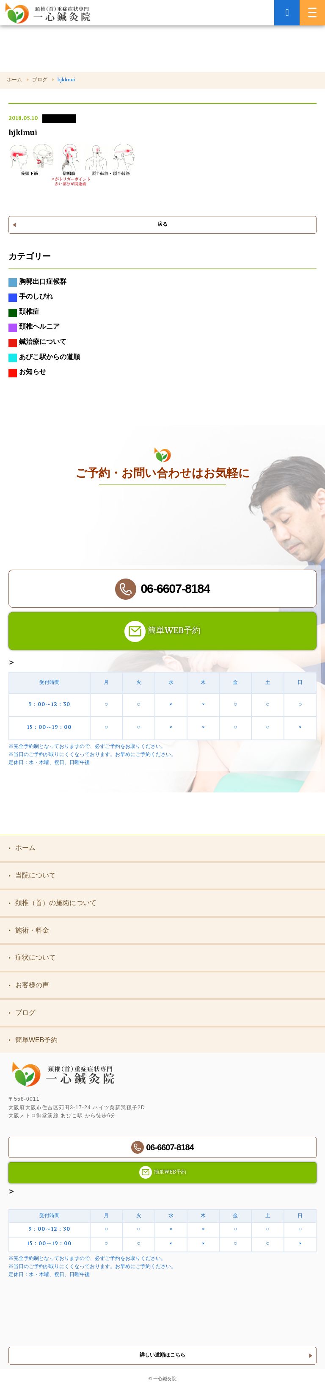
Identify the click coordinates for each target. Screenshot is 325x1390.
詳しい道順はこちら (162, 1355)
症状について (32, 957)
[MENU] (312, 12)
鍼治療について (37, 343)
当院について (32, 875)
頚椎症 (23, 312)
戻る (162, 225)
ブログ (39, 80)
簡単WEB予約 (33, 1040)
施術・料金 (28, 930)
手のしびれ (30, 297)
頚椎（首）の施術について (52, 902)
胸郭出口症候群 (37, 282)
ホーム (14, 80)
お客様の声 (28, 985)
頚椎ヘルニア (34, 327)
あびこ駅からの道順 (44, 358)
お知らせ (27, 373)
